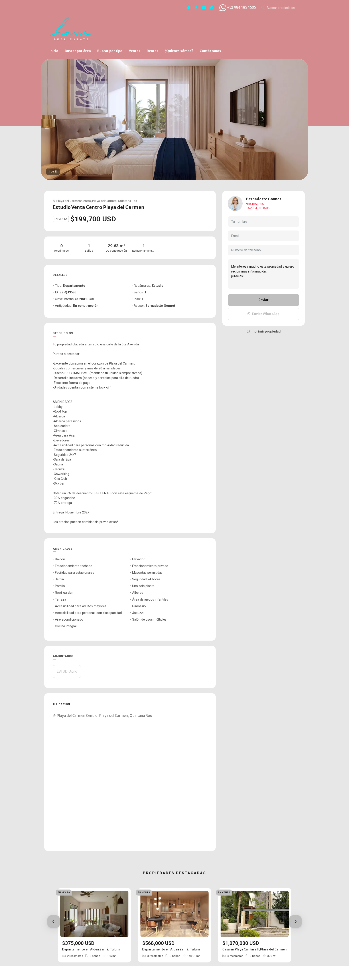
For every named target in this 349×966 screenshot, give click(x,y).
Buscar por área (78, 51)
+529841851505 (258, 208)
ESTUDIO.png (67, 671)
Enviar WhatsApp (264, 314)
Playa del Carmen (104, 200)
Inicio (53, 51)
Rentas (152, 51)
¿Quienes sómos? (178, 51)
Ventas (134, 51)
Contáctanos (210, 51)
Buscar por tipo (109, 51)
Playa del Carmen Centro (73, 200)
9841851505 (255, 204)
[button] (53, 921)
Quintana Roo (127, 200)
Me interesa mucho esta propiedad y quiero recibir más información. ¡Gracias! (263, 274)
